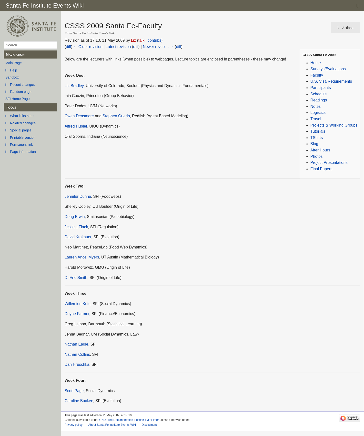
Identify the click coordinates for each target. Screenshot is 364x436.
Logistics (317, 112)
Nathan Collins (77, 354)
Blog (314, 144)
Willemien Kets (78, 304)
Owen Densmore (79, 116)
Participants (320, 88)
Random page (20, 92)
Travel (315, 119)
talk (141, 40)
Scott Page (74, 391)
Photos (316, 156)
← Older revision (87, 47)
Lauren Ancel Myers (82, 257)
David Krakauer (78, 237)
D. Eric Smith (76, 278)
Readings (318, 100)
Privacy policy (73, 424)
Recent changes (22, 85)
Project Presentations (328, 162)
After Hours (320, 150)
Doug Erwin (75, 217)
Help (13, 70)
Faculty (316, 75)
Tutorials (317, 131)
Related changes (23, 123)
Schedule (318, 94)
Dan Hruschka (77, 364)
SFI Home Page (17, 99)
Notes (315, 106)
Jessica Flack (76, 227)
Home (315, 63)
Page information (23, 152)
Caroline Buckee (79, 401)
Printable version (22, 137)
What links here (21, 116)
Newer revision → (158, 47)
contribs (154, 40)
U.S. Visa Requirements (331, 81)
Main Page (13, 63)
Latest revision (118, 47)
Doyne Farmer (77, 314)
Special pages (20, 130)
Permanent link (21, 145)
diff (68, 47)
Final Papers (321, 169)
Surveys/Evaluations (328, 69)
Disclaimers (149, 424)
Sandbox (12, 77)
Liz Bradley (74, 86)
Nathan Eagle (76, 344)
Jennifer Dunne (78, 196)
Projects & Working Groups (333, 125)
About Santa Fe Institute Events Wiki (112, 424)
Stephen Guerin (116, 116)
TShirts (316, 138)
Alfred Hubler (76, 126)
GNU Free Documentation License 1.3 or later (129, 420)
